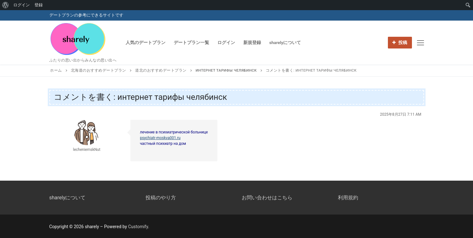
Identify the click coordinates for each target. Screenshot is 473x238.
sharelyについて (67, 198)
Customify (138, 226)
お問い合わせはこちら (267, 198)
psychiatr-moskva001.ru (160, 138)
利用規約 (348, 198)
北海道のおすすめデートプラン (98, 70)
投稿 (400, 42)
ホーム (56, 70)
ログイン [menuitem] (21, 5)
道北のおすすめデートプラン (161, 70)
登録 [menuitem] (38, 5)
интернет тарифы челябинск (226, 70)
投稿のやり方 (161, 198)
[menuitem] (5, 5)
